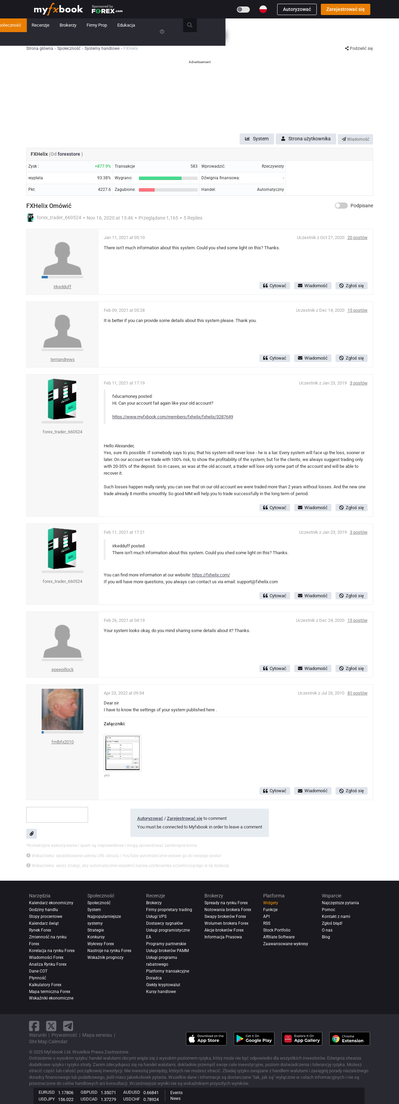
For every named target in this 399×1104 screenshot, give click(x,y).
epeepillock (63, 669)
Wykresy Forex (100, 943)
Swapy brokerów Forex (225, 916)
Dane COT (38, 971)
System (152, 25)
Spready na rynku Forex (226, 902)
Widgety (270, 902)
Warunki (37, 1035)
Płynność (37, 978)
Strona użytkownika (306, 138)
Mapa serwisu (97, 1035)
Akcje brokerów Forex (224, 930)
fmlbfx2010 (63, 741)
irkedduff (62, 286)
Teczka (79, 25)
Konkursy (43, 38)
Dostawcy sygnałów (164, 923)
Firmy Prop (270, 25)
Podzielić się (359, 48)
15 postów (357, 310)
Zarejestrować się (345, 9)
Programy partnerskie (166, 943)
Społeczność (182, 25)
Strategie (95, 930)
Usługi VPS (156, 916)
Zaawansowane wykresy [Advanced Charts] (285, 943)
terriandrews (63, 359)
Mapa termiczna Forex (49, 991)
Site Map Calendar (48, 1041)
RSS (266, 923)
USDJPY (47, 1099)
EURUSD (47, 1092)
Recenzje (214, 25)
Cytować (274, 285)
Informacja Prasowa (223, 937)
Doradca (154, 978)
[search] (367, 25)
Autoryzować (297, 9)
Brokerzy (241, 25)
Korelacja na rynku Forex (52, 950)
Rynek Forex (40, 930)
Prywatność (64, 1035)
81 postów (357, 693)
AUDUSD (131, 1092)
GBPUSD (89, 1092)
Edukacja (300, 25)
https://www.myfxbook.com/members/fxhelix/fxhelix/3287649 (172, 416)
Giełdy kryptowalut (163, 984)
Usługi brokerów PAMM (167, 950)
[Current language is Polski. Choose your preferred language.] (263, 9)
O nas (327, 930)
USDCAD (89, 1099)
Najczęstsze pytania (340, 902)
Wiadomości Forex (46, 957)
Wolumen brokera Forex (226, 923)
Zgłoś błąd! (332, 923)
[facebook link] (34, 1026)
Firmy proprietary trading (169, 909)
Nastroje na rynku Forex (109, 950)
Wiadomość (355, 139)
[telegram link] (68, 1026)
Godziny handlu (43, 909)
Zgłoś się (351, 285)
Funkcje (270, 909)
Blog (326, 937)
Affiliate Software (279, 937)
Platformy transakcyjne (167, 971)
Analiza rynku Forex (48, 964)
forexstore (69, 154)
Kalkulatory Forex (45, 984)
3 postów (359, 383)
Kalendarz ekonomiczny (51, 902)
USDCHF (131, 1099)
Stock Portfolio (276, 930)
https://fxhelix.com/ (211, 574)
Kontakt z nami (336, 916)
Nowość (105, 25)
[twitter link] (51, 1026)
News (175, 1098)
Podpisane (362, 205)
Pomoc (328, 909)
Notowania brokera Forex (227, 909)
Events (176, 1092)
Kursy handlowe (161, 991)
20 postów (357, 237)
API (266, 916)
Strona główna (48, 25)
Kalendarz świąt (44, 923)
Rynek (129, 25)
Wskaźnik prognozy (105, 957)
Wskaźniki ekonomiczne (51, 998)
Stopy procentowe (45, 916)
